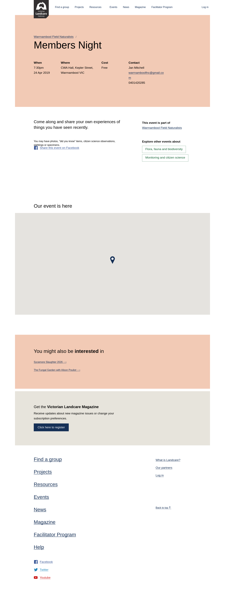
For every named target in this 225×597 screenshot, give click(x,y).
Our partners (164, 467)
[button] (112, 260)
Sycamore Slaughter (50, 362)
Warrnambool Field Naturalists (54, 36)
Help (39, 547)
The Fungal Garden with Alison (57, 370)
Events (113, 7)
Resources (95, 7)
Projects (79, 7)
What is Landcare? (168, 460)
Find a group (62, 7)
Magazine (140, 7)
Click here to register (51, 427)
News (126, 7)
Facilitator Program (161, 7)
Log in (205, 7)
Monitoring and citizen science (165, 157)
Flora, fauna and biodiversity (164, 149)
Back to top (163, 507)
